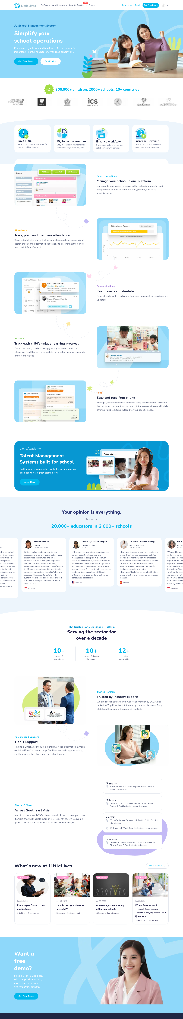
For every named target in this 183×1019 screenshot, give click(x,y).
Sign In (138, 5)
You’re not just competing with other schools (110, 907)
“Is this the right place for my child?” (70, 907)
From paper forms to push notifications (31, 907)
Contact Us (127, 5)
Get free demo (26, 996)
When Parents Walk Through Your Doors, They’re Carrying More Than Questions (150, 911)
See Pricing (50, 61)
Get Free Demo (151, 5)
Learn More (29, 482)
